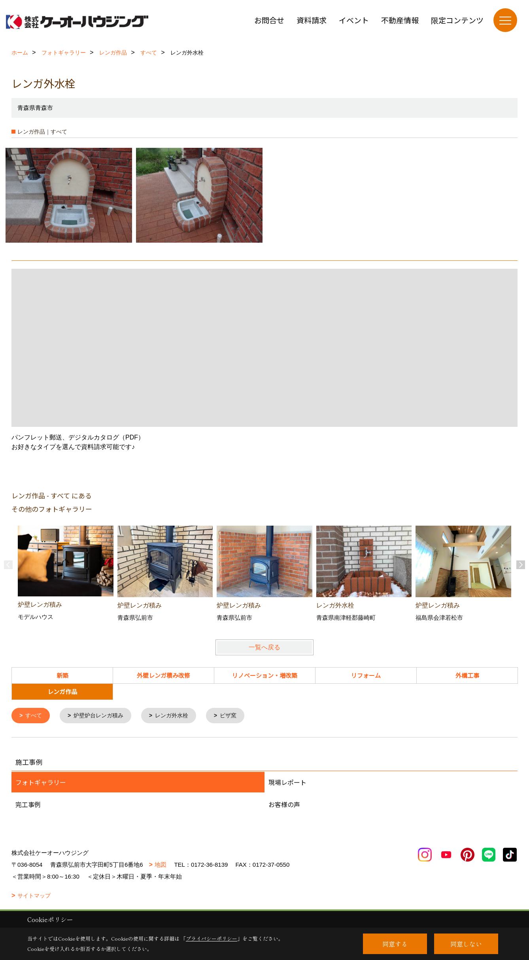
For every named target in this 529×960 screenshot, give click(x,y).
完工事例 (28, 805)
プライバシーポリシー (211, 938)
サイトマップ (34, 896)
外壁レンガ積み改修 (163, 675)
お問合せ (269, 20)
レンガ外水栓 (178, 716)
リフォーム (366, 675)
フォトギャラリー (40, 783)
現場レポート (287, 783)
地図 (160, 865)
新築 (62, 675)
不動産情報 (400, 20)
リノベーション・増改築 (264, 675)
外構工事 (467, 675)
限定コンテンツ (457, 20)
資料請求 (312, 20)
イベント (354, 20)
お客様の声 (284, 805)
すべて (35, 716)
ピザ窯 (237, 716)
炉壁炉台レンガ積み (102, 716)
